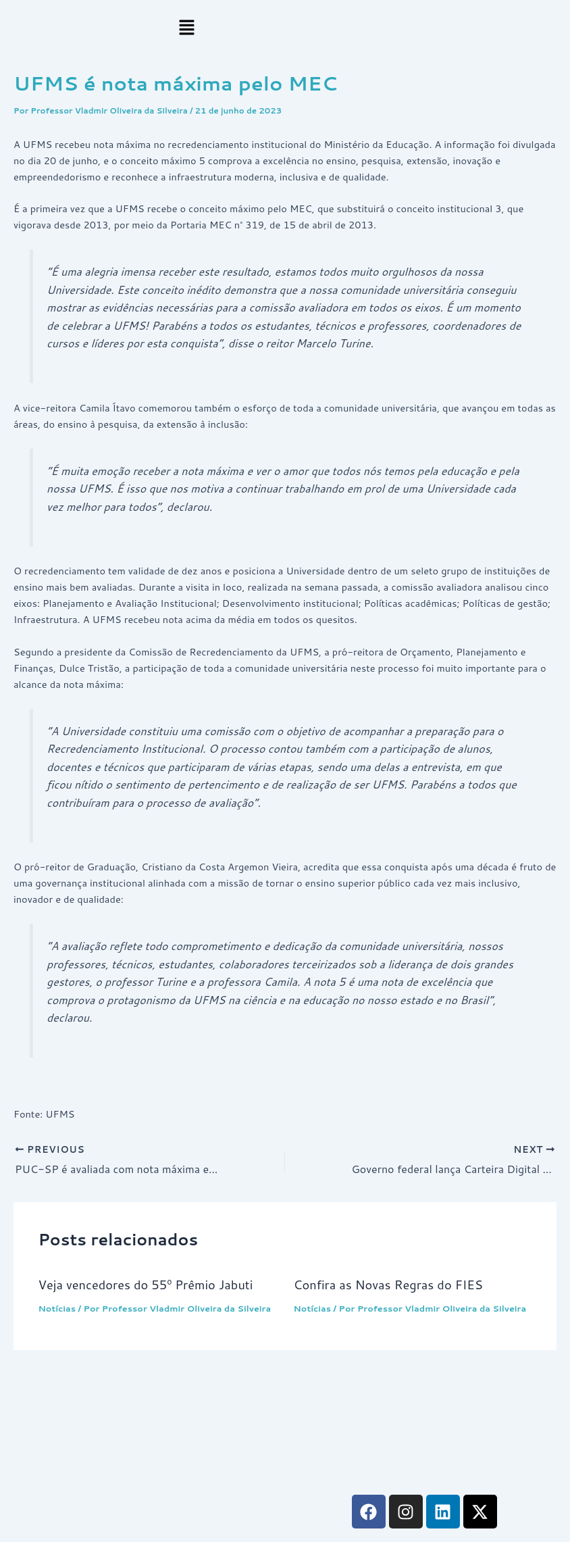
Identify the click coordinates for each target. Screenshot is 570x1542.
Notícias (57, 1308)
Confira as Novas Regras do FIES (388, 1284)
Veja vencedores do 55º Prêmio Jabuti (145, 1284)
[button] (186, 28)
